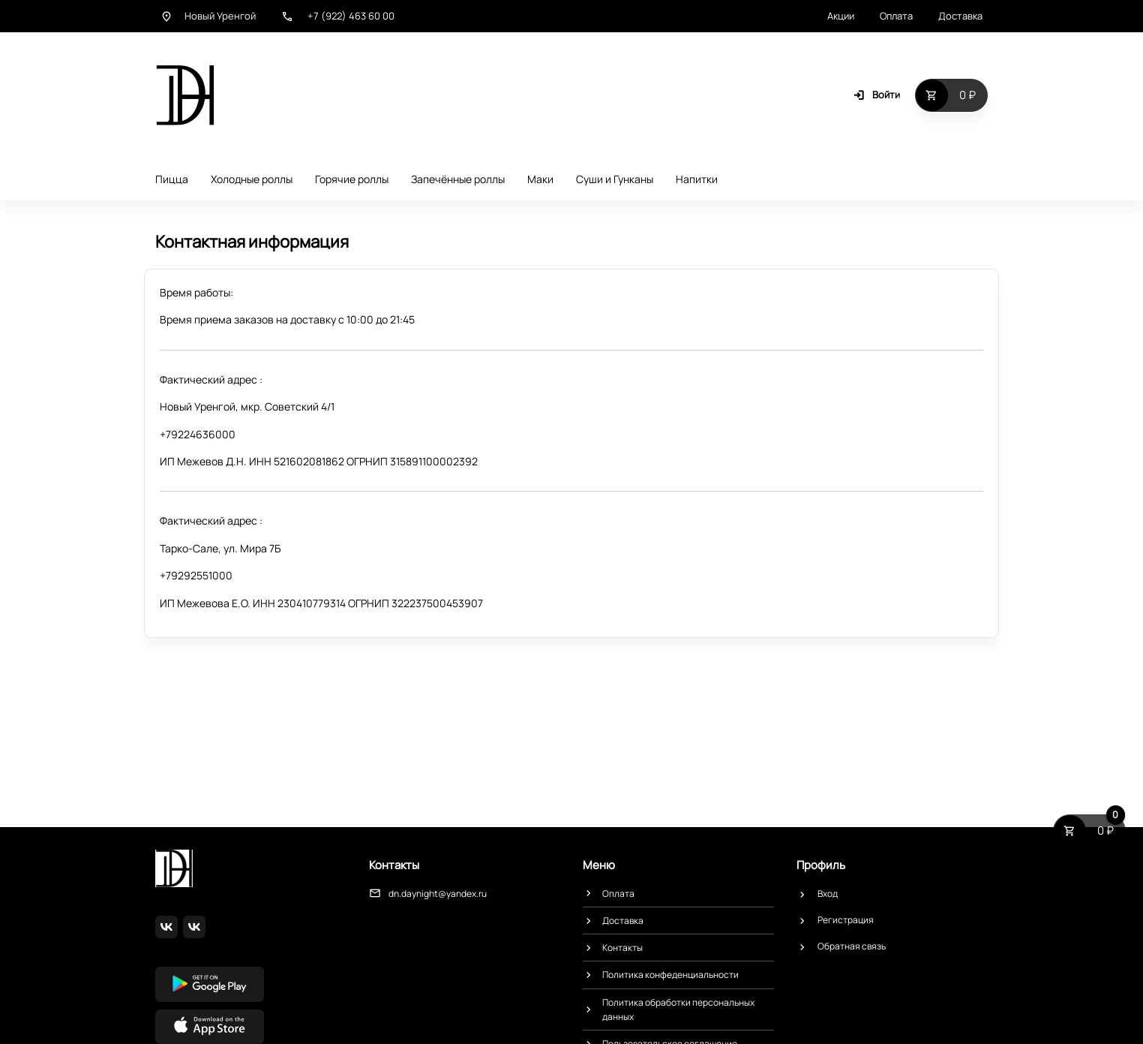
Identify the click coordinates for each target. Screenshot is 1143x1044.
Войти (876, 94)
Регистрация (846, 919)
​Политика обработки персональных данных (678, 1009)
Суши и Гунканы (614, 179)
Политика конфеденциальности (670, 974)
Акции (840, 16)
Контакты (622, 947)
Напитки (697, 179)
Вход (828, 893)
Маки (540, 179)
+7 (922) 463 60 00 (337, 16)
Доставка (960, 16)
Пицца (171, 179)
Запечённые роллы (458, 179)
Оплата (896, 16)
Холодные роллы (251, 179)
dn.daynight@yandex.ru (437, 893)
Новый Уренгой (208, 16)
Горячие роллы (351, 179)
